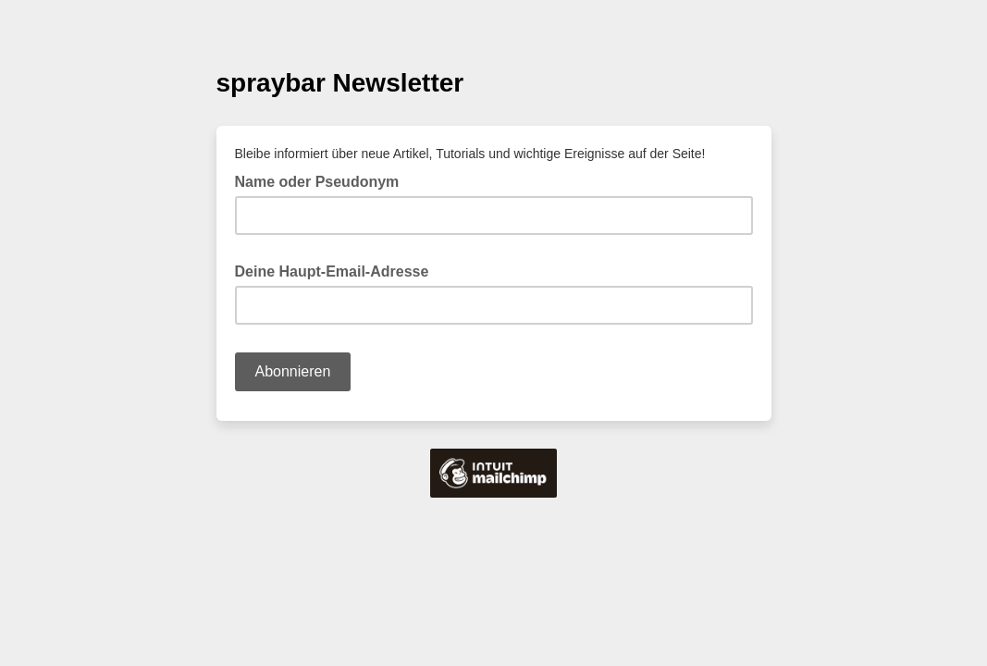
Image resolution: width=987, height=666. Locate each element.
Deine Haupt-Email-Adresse (337, 270)
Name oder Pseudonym (317, 182)
